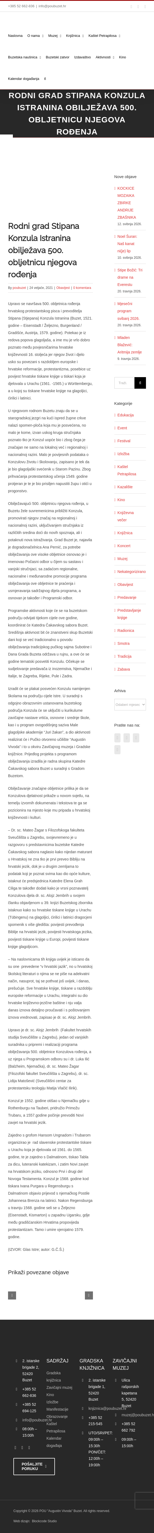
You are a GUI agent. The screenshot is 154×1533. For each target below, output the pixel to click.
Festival (124, 441)
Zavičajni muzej (59, 1387)
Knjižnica (125, 533)
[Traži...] (124, 383)
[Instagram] (136, 737)
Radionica (126, 630)
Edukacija (126, 415)
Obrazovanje (57, 1416)
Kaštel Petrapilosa (127, 470)
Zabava (124, 669)
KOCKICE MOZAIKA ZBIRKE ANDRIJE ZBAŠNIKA (127, 202)
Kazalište (125, 487)
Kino (121, 500)
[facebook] (15, 1448)
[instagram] (29, 1448)
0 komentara (82, 288)
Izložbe (52, 1402)
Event (122, 428)
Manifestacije (58, 1409)
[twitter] (22, 1448)
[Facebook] (117, 737)
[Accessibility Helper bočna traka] (6, 140)
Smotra (124, 643)
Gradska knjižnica (54, 1376)
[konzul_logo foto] (50, 183)
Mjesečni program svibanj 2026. (129, 311)
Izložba (123, 454)
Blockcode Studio (44, 1521)
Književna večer (126, 516)
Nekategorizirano (130, 571)
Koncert (124, 546)
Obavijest (63, 288)
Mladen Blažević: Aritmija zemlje (130, 344)
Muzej (122, 559)
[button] (45, 78)
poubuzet (19, 288)
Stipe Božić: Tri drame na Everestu (130, 277)
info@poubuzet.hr (52, 6)
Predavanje (127, 597)
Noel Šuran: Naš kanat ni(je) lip (127, 243)
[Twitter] (126, 737)
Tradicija (125, 656)
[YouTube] (117, 749)
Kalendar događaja (54, 1442)
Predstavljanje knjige (129, 614)
